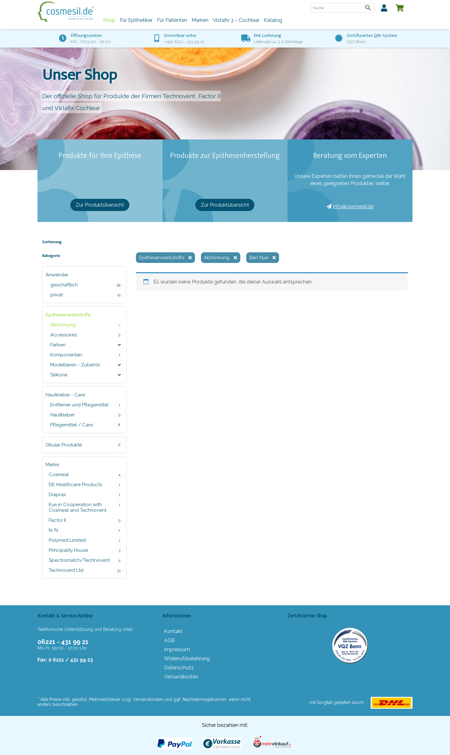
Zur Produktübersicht (100, 205)
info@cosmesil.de (350, 206)
